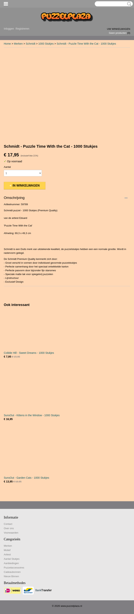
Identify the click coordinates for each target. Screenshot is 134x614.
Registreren (22, 28)
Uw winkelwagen (118, 29)
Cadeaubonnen (12, 572)
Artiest (7, 554)
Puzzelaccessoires (14, 567)
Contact (8, 524)
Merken (18, 43)
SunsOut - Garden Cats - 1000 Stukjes (26, 477)
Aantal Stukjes (11, 558)
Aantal (7, 167)
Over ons (9, 528)
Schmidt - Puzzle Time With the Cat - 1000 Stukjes (86, 43)
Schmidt (30, 43)
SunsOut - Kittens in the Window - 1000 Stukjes (32, 415)
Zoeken (128, 4)
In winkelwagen (26, 185)
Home (7, 43)
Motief (7, 550)
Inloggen (9, 28)
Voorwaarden (11, 532)
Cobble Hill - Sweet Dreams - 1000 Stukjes (29, 352)
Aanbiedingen (11, 563)
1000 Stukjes (46, 43)
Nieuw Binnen (11, 576)
